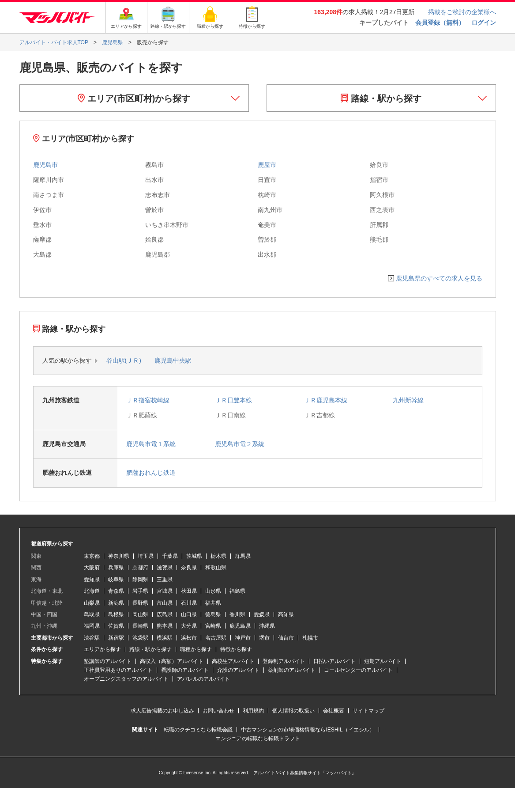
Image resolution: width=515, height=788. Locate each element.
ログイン (483, 22)
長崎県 (140, 626)
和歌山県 (215, 567)
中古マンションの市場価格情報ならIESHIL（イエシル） (307, 730)
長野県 (140, 603)
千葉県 (170, 556)
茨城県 (194, 556)
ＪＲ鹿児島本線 (325, 400)
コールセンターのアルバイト (358, 670)
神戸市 (243, 638)
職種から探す (196, 649)
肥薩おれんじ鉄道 (151, 472)
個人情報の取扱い (293, 711)
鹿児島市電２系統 (239, 443)
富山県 (165, 603)
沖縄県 (267, 626)
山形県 (213, 591)
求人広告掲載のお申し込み (162, 711)
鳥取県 (92, 614)
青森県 (116, 591)
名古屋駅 (215, 638)
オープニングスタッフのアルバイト (126, 679)
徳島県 (213, 614)
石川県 (189, 603)
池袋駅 (140, 638)
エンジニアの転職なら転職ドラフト (257, 738)
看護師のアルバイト (185, 670)
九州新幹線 (408, 400)
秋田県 (189, 591)
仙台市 (286, 638)
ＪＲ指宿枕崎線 (147, 400)
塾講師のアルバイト (108, 661)
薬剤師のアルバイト (292, 670)
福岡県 (92, 626)
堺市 (264, 638)
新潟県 (116, 603)
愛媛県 (262, 614)
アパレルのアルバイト (203, 679)
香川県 (237, 614)
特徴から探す (236, 649)
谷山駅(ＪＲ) (123, 360)
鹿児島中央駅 (173, 360)
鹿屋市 (267, 164)
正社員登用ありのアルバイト (118, 670)
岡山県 (140, 614)
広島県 (165, 614)
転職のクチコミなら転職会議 (198, 730)
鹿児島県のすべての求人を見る (439, 278)
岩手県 (140, 591)
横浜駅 (165, 638)
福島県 (237, 591)
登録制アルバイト (284, 661)
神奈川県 (118, 556)
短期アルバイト (382, 661)
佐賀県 (116, 626)
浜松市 (189, 638)
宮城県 (165, 591)
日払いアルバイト (334, 661)
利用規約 (253, 711)
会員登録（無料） (440, 22)
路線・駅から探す (381, 98)
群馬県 (243, 556)
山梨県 (92, 603)
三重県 (165, 579)
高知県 (286, 614)
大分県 (189, 626)
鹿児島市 (45, 164)
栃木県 (218, 556)
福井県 (213, 603)
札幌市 (310, 638)
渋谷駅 (92, 638)
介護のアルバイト (238, 670)
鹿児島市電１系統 (151, 443)
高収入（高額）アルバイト (171, 661)
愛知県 (92, 579)
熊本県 (165, 626)
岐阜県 (116, 579)
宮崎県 (213, 626)
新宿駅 (116, 638)
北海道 (92, 591)
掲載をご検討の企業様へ (462, 11)
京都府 (140, 567)
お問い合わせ (218, 711)
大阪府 (92, 567)
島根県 (116, 614)
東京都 (92, 556)
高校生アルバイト (233, 661)
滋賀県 (165, 567)
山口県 (189, 614)
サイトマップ (368, 711)
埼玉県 (146, 556)
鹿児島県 (240, 626)
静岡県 (140, 579)
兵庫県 (116, 567)
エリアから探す (102, 649)
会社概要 (333, 711)
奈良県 (189, 567)
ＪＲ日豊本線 (233, 400)
